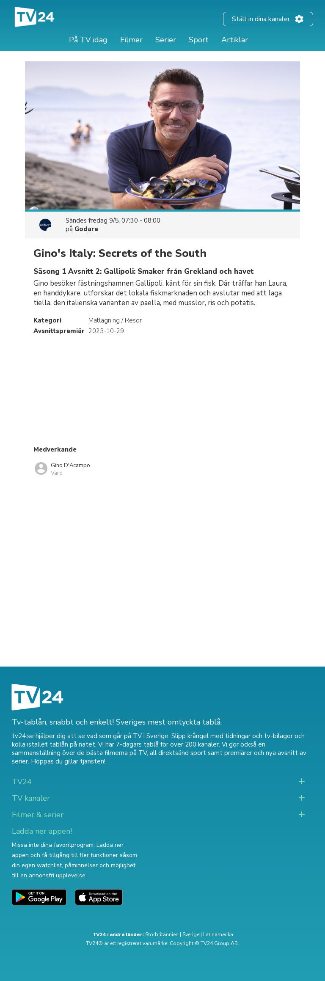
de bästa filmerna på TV (112, 753)
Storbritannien (162, 934)
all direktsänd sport (178, 753)
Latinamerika (218, 934)
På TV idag (88, 40)
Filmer (131, 40)
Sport (199, 40)
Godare (86, 229)
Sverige (190, 934)
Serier (165, 40)
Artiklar (234, 40)
